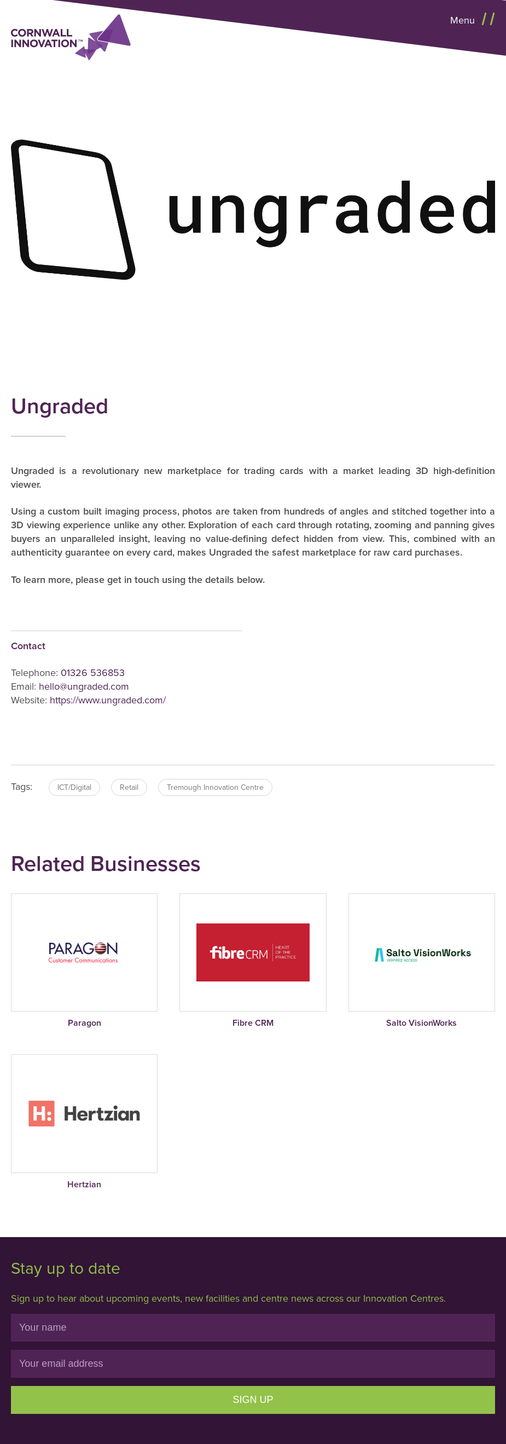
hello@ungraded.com (84, 686)
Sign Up (252, 1399)
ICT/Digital (74, 787)
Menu (464, 20)
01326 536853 (93, 673)
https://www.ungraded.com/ (108, 700)
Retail (129, 787)
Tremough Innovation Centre (215, 787)
